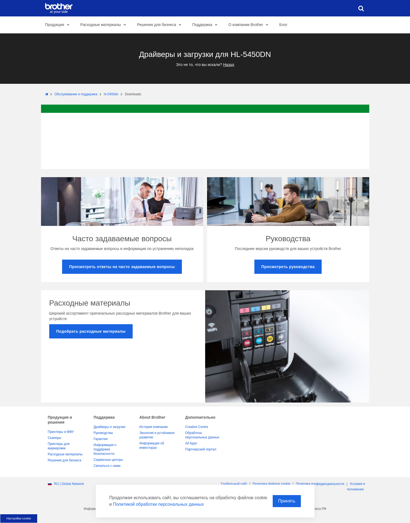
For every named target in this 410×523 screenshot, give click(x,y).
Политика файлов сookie (271, 484)
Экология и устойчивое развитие (157, 435)
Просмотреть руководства (288, 267)
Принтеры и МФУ (61, 432)
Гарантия (100, 439)
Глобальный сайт (234, 484)
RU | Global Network (69, 484)
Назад (228, 64)
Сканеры (54, 438)
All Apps (191, 443)
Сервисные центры (108, 460)
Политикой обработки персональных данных (158, 504)
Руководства (103, 433)
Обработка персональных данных (202, 435)
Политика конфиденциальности (320, 484)
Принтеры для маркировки (59, 446)
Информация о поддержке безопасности (105, 449)
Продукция (58, 24)
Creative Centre (196, 427)
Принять (286, 501)
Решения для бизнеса (160, 24)
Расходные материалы (104, 24)
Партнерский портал (200, 449)
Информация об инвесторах (151, 445)
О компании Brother (249, 24)
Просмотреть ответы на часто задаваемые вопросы (122, 267)
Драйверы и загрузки (109, 427)
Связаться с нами (107, 466)
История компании (153, 427)
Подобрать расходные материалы (91, 331)
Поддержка (206, 24)
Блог (283, 24)
